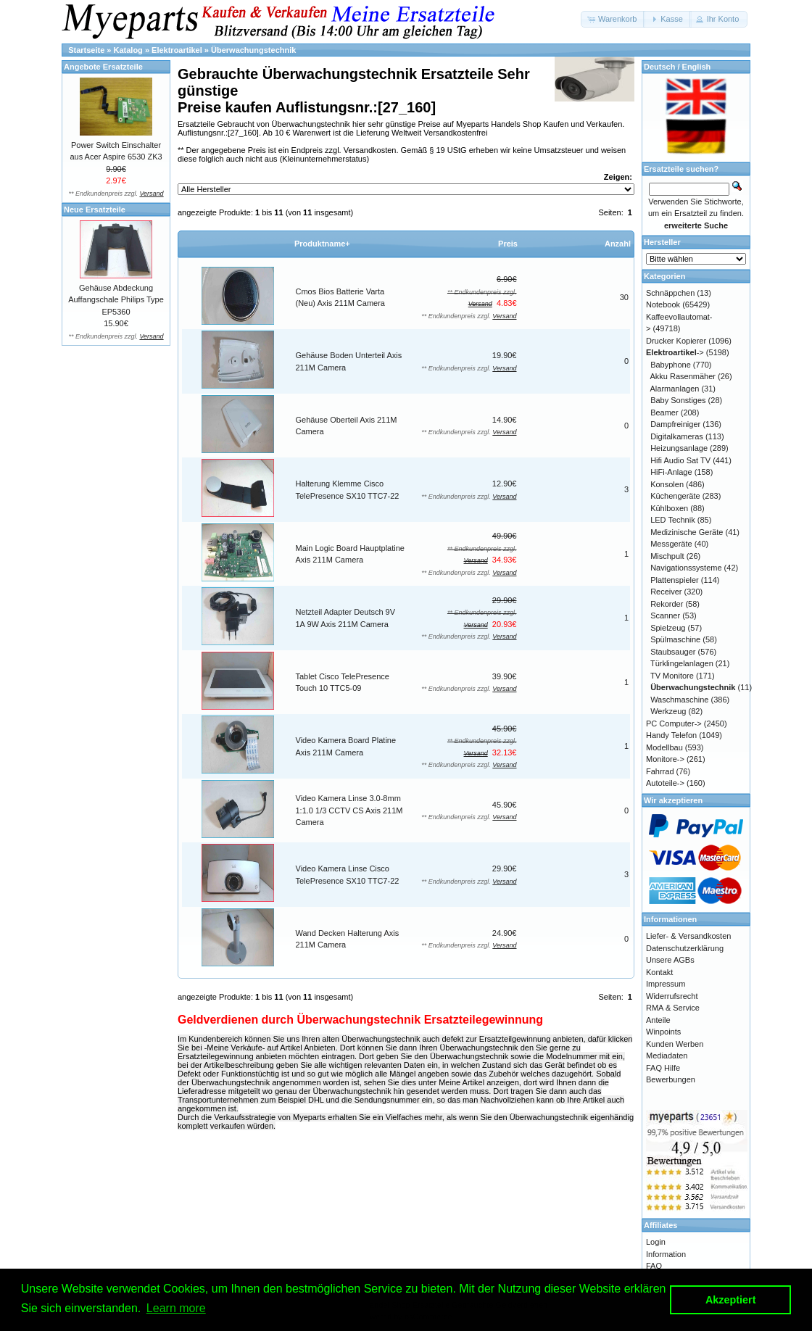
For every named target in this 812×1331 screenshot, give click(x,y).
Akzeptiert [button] (730, 1300)
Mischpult (667, 556)
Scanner (665, 615)
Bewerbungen (670, 1079)
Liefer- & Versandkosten (688, 936)
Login (656, 1241)
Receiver (666, 591)
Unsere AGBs (670, 959)
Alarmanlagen (675, 388)
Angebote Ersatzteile (103, 66)
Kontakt (659, 972)
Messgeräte (671, 543)
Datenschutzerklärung (685, 948)
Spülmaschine (675, 639)
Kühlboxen (669, 508)
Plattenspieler (674, 580)
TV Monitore (672, 675)
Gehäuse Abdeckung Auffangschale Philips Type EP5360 (116, 299)
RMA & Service (673, 1007)
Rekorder (666, 604)
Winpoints (663, 1031)
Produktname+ (322, 243)
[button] (613, 19)
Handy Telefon (671, 735)
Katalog (128, 50)
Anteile (658, 1020)
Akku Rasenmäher (683, 376)
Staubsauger (672, 651)
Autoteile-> (665, 783)
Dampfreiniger (675, 424)
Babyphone (670, 364)
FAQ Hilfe (663, 1067)
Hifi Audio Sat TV (680, 460)
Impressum (665, 983)
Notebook (663, 304)
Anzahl (618, 243)
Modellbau (664, 747)
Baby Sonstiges (677, 400)
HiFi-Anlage (671, 472)
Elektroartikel (177, 50)
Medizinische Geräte (686, 532)
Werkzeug (668, 711)
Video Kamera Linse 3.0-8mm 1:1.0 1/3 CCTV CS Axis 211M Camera (349, 810)
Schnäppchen (670, 293)
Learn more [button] (176, 1308)
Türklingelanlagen (681, 663)
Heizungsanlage (679, 448)
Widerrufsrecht (672, 996)
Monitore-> (665, 759)
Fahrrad (660, 771)
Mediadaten (667, 1055)
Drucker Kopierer (676, 340)
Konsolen (667, 484)
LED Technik (672, 519)
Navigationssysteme (685, 567)
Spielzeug (667, 627)
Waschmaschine (679, 699)
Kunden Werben (674, 1044)
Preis (508, 243)
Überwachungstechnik (253, 50)
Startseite (86, 50)
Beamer (664, 412)
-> (675, 352)
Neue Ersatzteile (94, 209)
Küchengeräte (675, 496)
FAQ (654, 1265)
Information (666, 1254)
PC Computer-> (674, 723)
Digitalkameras (676, 436)
